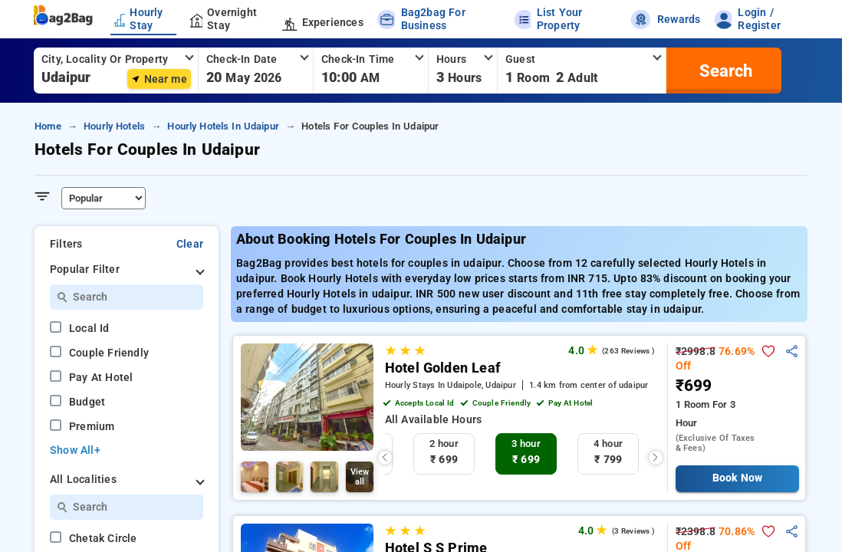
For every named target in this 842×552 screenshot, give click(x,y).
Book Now (737, 478)
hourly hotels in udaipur (223, 126)
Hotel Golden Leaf (442, 368)
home (48, 126)
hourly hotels (114, 126)
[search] (723, 71)
